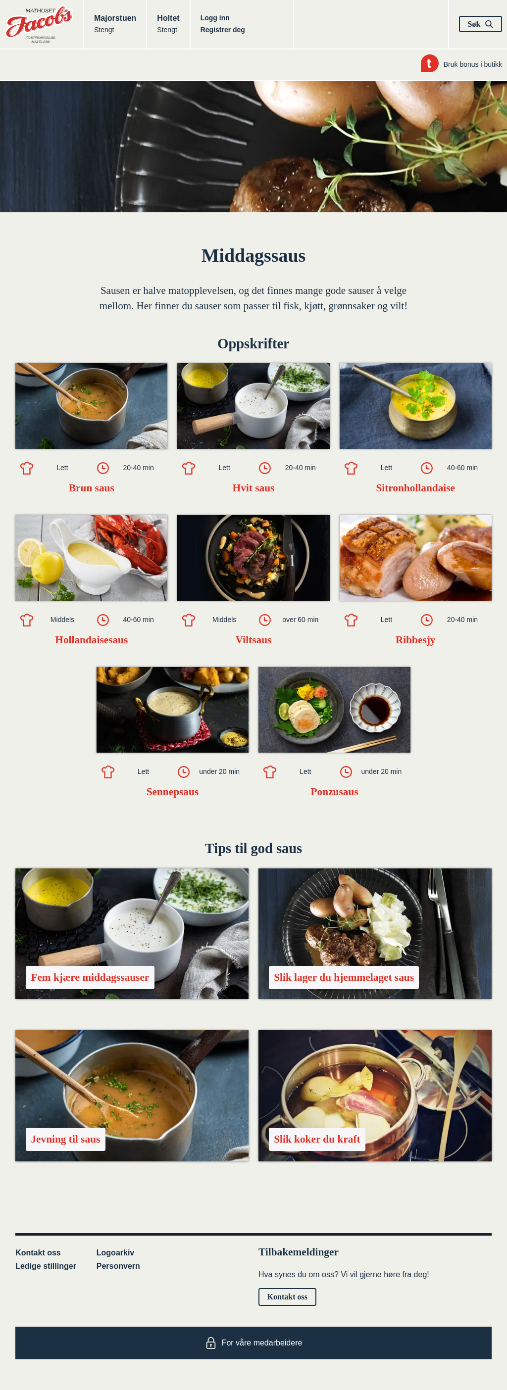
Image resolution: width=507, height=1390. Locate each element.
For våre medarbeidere (254, 1343)
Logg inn (215, 18)
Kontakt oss (38, 1252)
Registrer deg (223, 30)
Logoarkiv (115, 1252)
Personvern (118, 1266)
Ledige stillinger (45, 1266)
